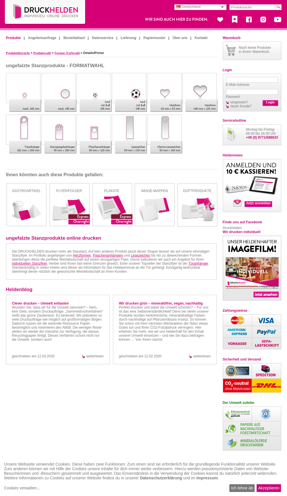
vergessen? (239, 102)
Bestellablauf (74, 38)
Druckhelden (232, 228)
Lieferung (128, 38)
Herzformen (82, 255)
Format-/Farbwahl (67, 53)
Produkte (13, 38)
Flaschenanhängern (108, 255)
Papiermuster (154, 38)
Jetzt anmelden (258, 203)
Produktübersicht (18, 53)
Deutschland (188, 7)
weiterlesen (95, 356)
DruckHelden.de (45, 12)
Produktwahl (42, 53)
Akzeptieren (268, 488)
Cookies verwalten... (22, 488)
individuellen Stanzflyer (29, 263)
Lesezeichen (140, 255)
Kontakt (201, 38)
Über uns (180, 38)
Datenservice (103, 38)
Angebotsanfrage (42, 38)
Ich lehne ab (242, 488)
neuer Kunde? (241, 106)
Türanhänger (198, 263)
